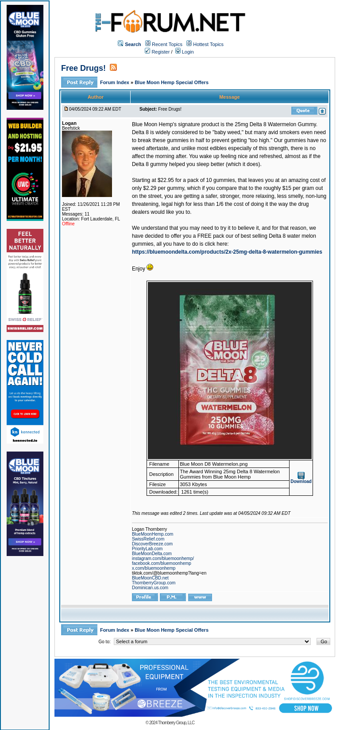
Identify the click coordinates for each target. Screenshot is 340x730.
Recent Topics (167, 44)
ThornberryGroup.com (153, 582)
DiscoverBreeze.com (152, 543)
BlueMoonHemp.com (152, 534)
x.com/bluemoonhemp (153, 568)
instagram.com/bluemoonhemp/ (163, 558)
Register (157, 51)
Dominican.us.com (150, 587)
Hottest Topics (208, 44)
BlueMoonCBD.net (150, 578)
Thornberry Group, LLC (176, 722)
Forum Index (115, 82)
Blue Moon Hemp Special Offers (172, 82)
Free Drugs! (83, 68)
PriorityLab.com (147, 548)
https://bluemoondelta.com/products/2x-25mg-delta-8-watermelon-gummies (227, 252)
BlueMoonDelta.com (152, 553)
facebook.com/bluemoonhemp (161, 563)
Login (184, 51)
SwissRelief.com (148, 539)
